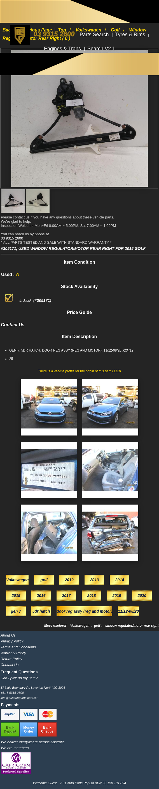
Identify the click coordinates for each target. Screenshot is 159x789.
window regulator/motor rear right (132, 626)
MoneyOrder (28, 729)
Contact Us (9, 665)
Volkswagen (80, 626)
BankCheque (47, 729)
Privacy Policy (12, 641)
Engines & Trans (63, 48)
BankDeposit (10, 729)
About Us (8, 635)
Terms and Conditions (18, 647)
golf (97, 626)
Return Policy (11, 659)
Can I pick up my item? (19, 678)
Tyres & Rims (131, 34)
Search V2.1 (101, 48)
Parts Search (95, 34)
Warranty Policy (13, 653)
